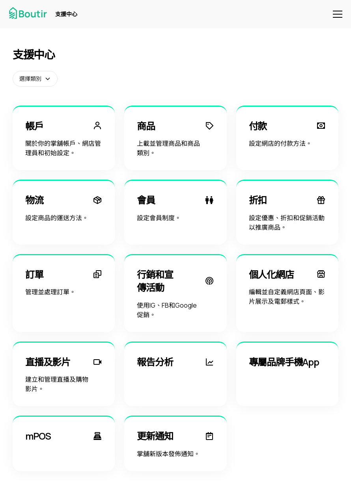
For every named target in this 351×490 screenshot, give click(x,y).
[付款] (287, 138)
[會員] (175, 212)
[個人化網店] (287, 293)
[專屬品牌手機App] (287, 374)
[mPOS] (64, 443)
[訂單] (64, 293)
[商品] (175, 138)
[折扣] (287, 212)
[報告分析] (175, 374)
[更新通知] (175, 443)
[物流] (64, 212)
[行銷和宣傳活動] (175, 293)
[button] (336, 14)
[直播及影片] (64, 374)
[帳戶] (64, 138)
